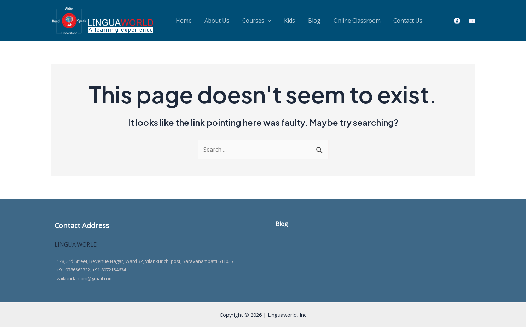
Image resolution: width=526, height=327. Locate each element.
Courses (242, 20)
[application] (253, 20)
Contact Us (369, 20)
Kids (269, 20)
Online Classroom (324, 20)
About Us (208, 20)
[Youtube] (472, 21)
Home (181, 20)
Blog (288, 20)
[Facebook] (457, 21)
